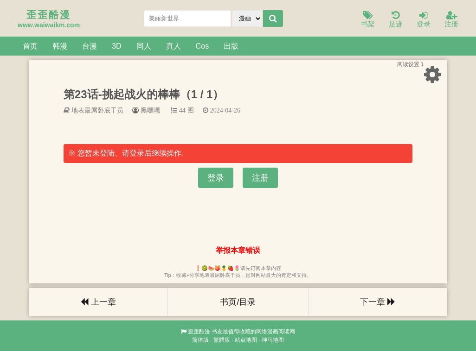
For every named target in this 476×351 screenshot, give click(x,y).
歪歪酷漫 (199, 331)
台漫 (89, 46)
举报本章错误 (238, 250)
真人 (173, 46)
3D (117, 46)
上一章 (98, 302)
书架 (368, 20)
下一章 (377, 302)
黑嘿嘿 (150, 110)
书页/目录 (238, 302)
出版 (231, 46)
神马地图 (273, 340)
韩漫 (59, 46)
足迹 (396, 20)
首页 (30, 46)
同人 (143, 46)
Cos (202, 46)
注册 (451, 20)
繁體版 (221, 340)
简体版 (200, 340)
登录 (424, 20)
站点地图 (246, 340)
